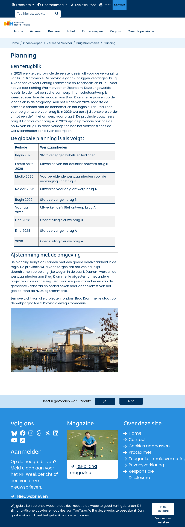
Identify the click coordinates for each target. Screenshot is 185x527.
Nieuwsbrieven (29, 496)
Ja (104, 401)
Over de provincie (141, 31)
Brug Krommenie (87, 43)
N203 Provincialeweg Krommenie (60, 303)
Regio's (115, 31)
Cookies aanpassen (149, 446)
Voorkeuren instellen (163, 520)
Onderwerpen (92, 31)
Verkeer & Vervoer (59, 43)
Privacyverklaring (147, 465)
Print (105, 5)
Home (18, 31)
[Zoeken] (34, 14)
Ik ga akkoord (163, 509)
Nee (131, 401)
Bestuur (54, 31)
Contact (119, 5)
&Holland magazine (83, 469)
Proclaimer (140, 452)
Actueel (35, 31)
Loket (71, 31)
